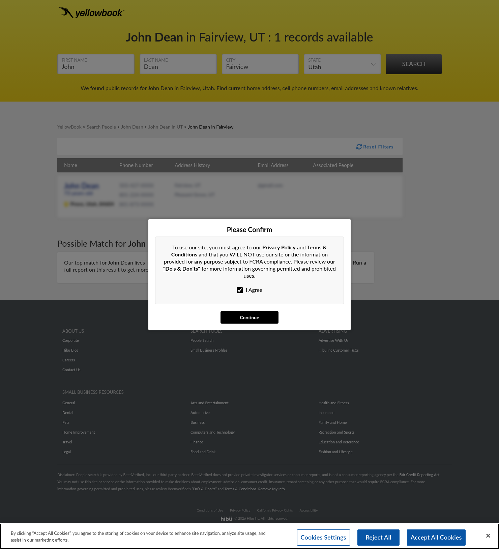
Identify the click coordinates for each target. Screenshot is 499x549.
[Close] (488, 535)
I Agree (250, 289)
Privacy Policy (279, 247)
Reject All (378, 537)
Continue (249, 317)
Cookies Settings (323, 537)
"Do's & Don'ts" (181, 268)
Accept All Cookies (436, 537)
